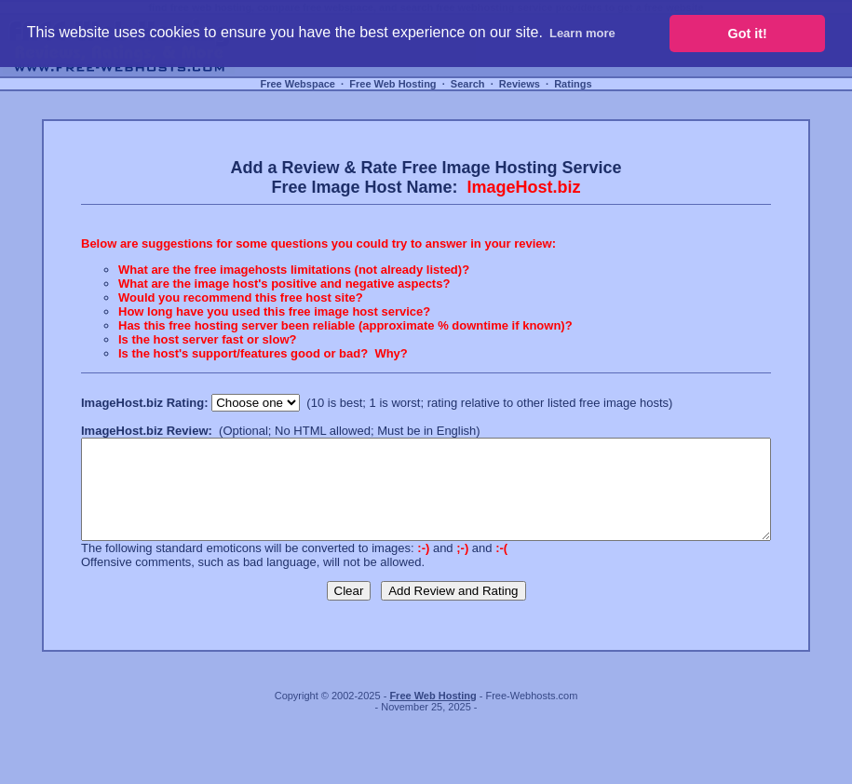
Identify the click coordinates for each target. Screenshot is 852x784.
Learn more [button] (582, 33)
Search (468, 83)
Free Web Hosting (392, 83)
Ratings (572, 83)
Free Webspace (297, 83)
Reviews (519, 83)
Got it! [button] (747, 33)
